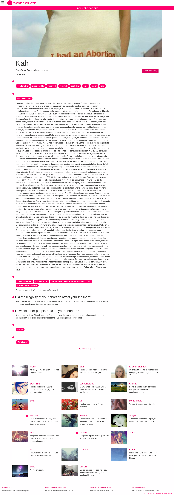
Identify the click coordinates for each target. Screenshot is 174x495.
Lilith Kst (84, 449)
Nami (32, 432)
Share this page (87, 349)
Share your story (150, 71)
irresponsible (38, 86)
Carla (132, 449)
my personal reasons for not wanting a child (71, 281)
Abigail (132, 415)
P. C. (32, 449)
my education (41, 281)
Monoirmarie (135, 400)
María (33, 366)
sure (86, 86)
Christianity (22, 342)
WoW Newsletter (139, 488)
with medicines (24, 98)
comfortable (22, 86)
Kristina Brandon (137, 366)
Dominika (35, 383)
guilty (94, 86)
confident (75, 86)
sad (102, 86)
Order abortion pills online (55, 488)
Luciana (34, 415)
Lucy (32, 466)
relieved (63, 86)
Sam (82, 366)
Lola (32, 400)
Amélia (132, 432)
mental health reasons (27, 285)
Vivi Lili (83, 466)
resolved (52, 86)
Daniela (84, 432)
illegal (20, 329)
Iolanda (83, 415)
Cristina (133, 383)
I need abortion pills (87, 8)
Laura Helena (87, 383)
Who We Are (7, 488)
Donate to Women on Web (100, 488)
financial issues (24, 281)
